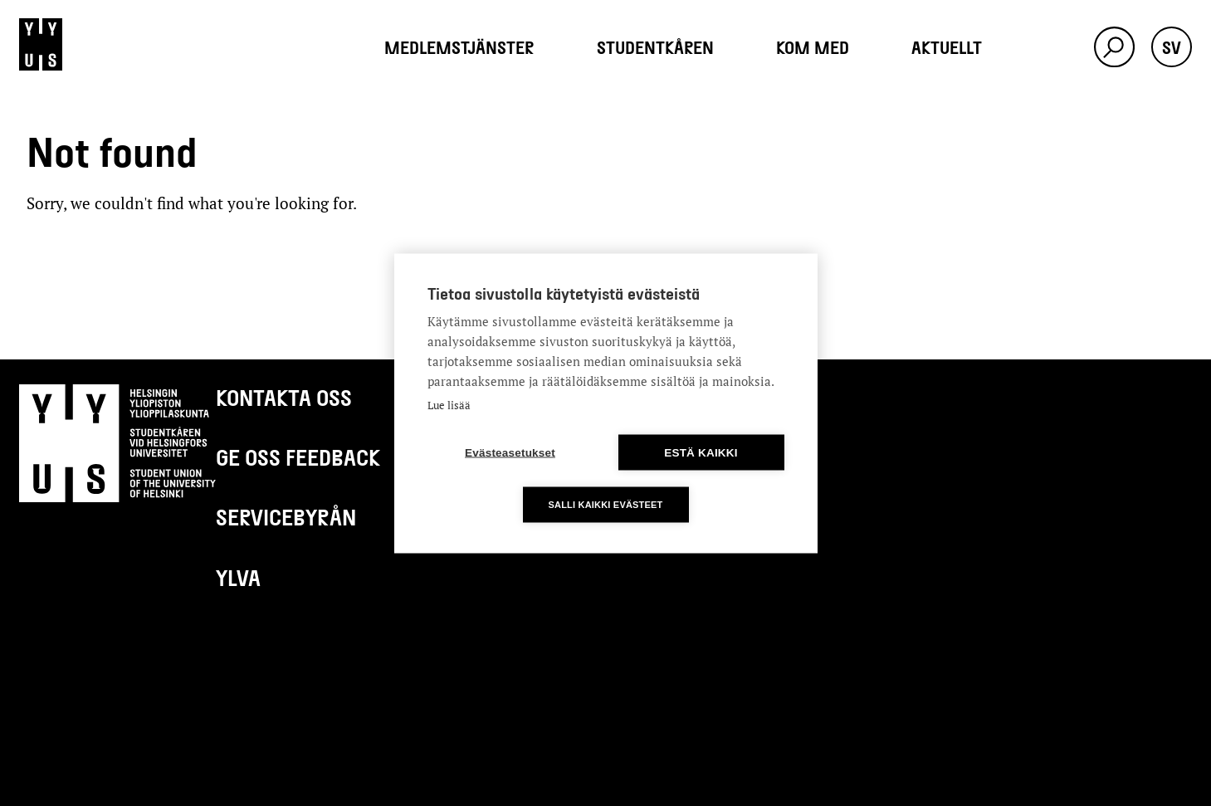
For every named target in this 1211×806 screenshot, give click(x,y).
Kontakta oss (284, 397)
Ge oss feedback (298, 457)
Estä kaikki (700, 452)
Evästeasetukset (510, 452)
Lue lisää (449, 404)
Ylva (238, 577)
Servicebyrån (286, 517)
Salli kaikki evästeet (605, 504)
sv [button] (1171, 47)
